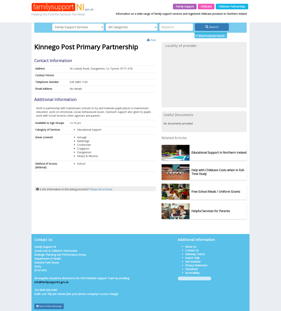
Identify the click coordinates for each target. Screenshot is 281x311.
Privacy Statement (196, 265)
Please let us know (101, 189)
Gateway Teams (195, 254)
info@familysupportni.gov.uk (51, 282)
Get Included (192, 261)
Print (151, 40)
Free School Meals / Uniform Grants (215, 192)
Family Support (185, 6)
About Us (190, 246)
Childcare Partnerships (232, 6)
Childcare (206, 6)
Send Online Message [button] (49, 306)
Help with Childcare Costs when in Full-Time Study (218, 172)
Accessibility (192, 273)
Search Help (192, 258)
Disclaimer (191, 269)
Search (212, 27)
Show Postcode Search (211, 36)
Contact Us (192, 250)
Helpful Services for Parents (210, 211)
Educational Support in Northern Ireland (218, 153)
